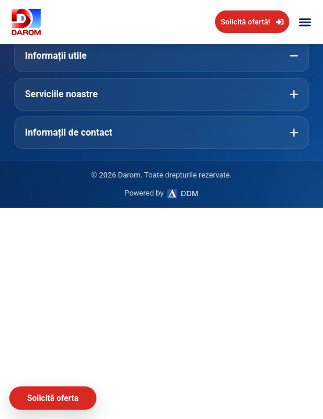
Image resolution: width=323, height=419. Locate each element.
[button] (304, 21)
